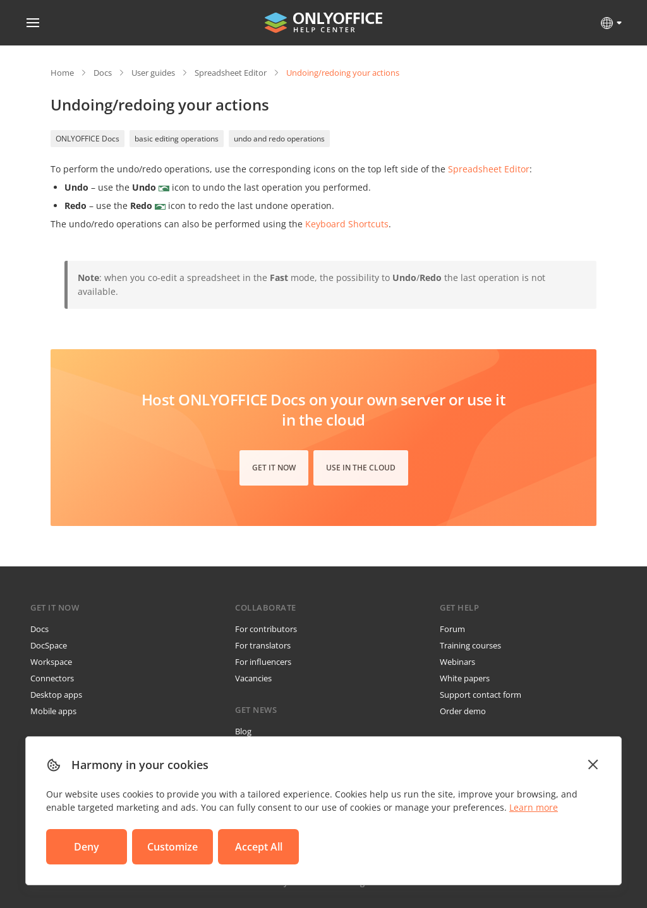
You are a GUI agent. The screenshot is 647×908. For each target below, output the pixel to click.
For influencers (263, 661)
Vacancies (253, 678)
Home (62, 72)
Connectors (52, 678)
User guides (153, 72)
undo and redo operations (279, 138)
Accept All (258, 847)
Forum (452, 629)
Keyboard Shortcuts (347, 224)
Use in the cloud (361, 467)
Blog (243, 731)
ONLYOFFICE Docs (87, 138)
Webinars (457, 661)
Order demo (463, 711)
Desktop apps (56, 694)
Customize (172, 847)
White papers (465, 678)
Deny (86, 847)
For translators (263, 645)
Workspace (51, 661)
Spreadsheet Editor (231, 72)
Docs (103, 72)
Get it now (274, 467)
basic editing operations (177, 138)
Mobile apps (53, 711)
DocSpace (48, 645)
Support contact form (480, 694)
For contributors (266, 629)
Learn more (533, 807)
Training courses (470, 645)
